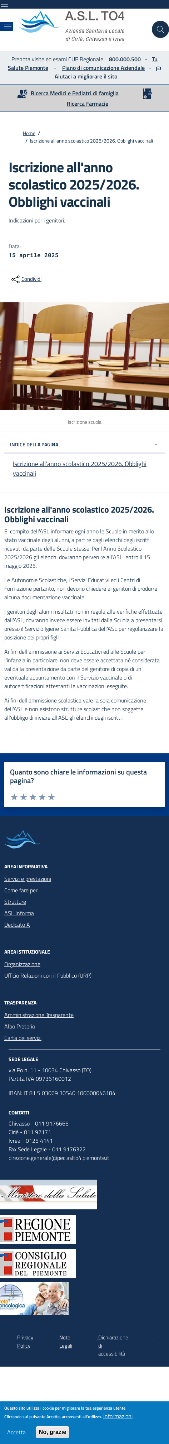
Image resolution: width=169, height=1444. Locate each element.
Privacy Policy (25, 1342)
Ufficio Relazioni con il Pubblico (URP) (47, 975)
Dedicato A (17, 924)
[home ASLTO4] (82, 26)
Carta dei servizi (22, 1037)
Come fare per (21, 890)
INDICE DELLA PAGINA (84, 444)
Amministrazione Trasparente (39, 1015)
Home (29, 133)
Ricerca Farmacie (87, 103)
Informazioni (118, 1418)
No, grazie (52, 1434)
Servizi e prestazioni (27, 878)
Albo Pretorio (19, 1026)
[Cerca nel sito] (160, 29)
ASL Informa (19, 913)
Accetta (16, 1434)
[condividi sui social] (26, 279)
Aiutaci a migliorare (78, 76)
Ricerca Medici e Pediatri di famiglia (75, 93)
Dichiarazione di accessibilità (113, 1346)
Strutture (15, 901)
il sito (109, 76)
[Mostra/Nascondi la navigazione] (4, 4)
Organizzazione (22, 964)
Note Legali (65, 1342)
